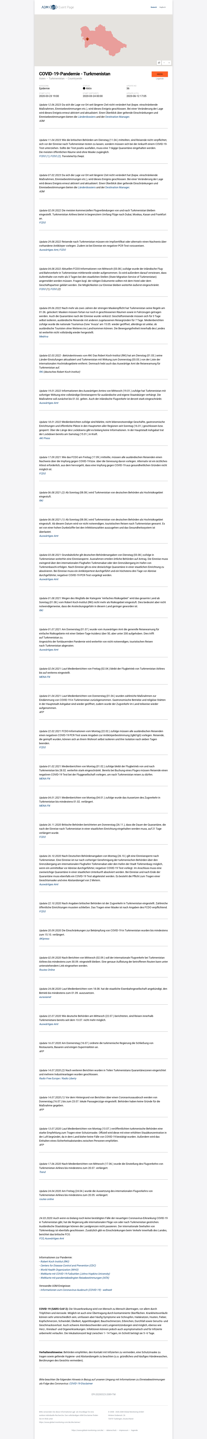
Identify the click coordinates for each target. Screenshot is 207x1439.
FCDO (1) (44, 156)
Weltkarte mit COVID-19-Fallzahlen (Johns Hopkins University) (75, 1273)
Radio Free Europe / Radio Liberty (57, 1078)
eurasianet (45, 997)
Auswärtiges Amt (48, 249)
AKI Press (44, 438)
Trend (42, 1172)
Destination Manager (117, 116)
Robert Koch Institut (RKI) (54, 1261)
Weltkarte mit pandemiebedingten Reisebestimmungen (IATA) (74, 1277)
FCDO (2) (55, 156)
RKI (41, 371)
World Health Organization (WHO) (59, 1269)
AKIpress (44, 938)
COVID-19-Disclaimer (81, 1383)
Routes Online (47, 969)
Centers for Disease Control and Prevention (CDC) (68, 1265)
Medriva (43, 336)
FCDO (42, 222)
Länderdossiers (87, 116)
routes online (46, 1199)
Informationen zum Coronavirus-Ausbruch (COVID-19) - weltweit (76, 1289)
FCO (41, 1238)
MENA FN (44, 676)
